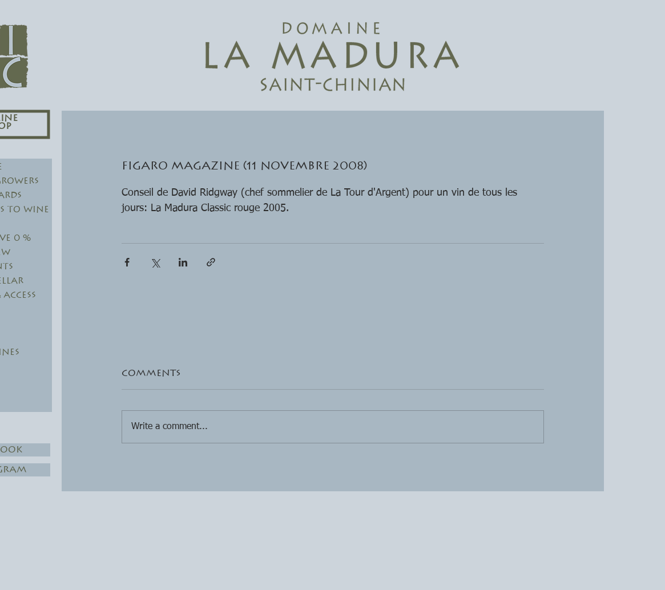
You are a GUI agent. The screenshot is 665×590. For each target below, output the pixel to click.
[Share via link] (210, 262)
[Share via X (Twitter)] (155, 262)
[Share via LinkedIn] (183, 262)
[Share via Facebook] (127, 262)
